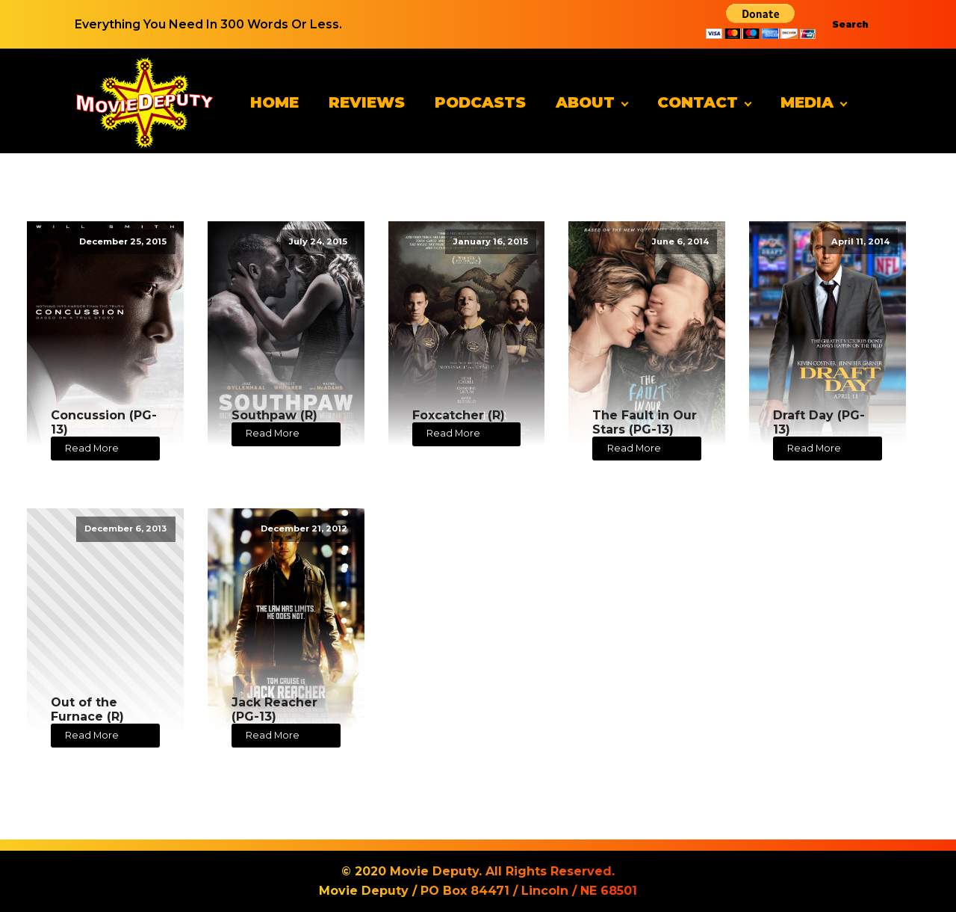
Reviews (367, 102)
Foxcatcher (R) (458, 415)
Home (274, 102)
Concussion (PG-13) (104, 422)
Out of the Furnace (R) (87, 709)
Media (807, 102)
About (585, 102)
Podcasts (480, 102)
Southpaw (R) (274, 415)
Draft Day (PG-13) (819, 422)
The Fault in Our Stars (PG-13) (644, 422)
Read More (92, 448)
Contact (697, 102)
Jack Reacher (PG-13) (274, 709)
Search (850, 24)
